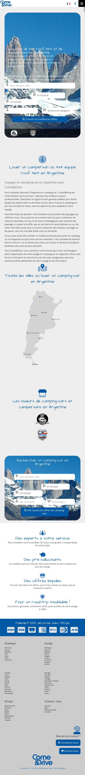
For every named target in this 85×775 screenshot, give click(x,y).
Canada (7, 650)
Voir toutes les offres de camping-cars (44, 512)
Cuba (6, 656)
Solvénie (47, 689)
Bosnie (46, 654)
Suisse (46, 693)
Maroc (7, 714)
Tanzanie (8, 720)
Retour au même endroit (18, 90)
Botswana (8, 708)
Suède (46, 691)
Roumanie (47, 683)
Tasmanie (47, 712)
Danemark (48, 660)
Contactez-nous (68, 742)
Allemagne (48, 648)
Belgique (47, 652)
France (7, 675)
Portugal (47, 679)
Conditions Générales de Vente (42, 768)
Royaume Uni (49, 685)
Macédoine (8, 691)
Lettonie (7, 687)
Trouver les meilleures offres (39, 119)
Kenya (7, 710)
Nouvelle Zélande (50, 710)
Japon (46, 708)
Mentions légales (59, 768)
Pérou (7, 658)
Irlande (7, 683)
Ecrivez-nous (69, 751)
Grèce (7, 679)
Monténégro (9, 693)
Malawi (7, 712)
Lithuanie (8, 689)
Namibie (7, 718)
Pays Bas (47, 675)
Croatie (46, 658)
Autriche (47, 650)
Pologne (47, 677)
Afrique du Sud (10, 706)
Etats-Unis (8, 648)
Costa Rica (8, 660)
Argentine (8, 652)
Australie (47, 706)
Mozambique (9, 716)
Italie (6, 685)
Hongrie (7, 677)
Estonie (47, 664)
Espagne (47, 662)
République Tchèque (51, 681)
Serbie (46, 687)
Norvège (47, 673)
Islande (7, 681)
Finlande (7, 673)
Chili (6, 654)
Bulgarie (47, 656)
